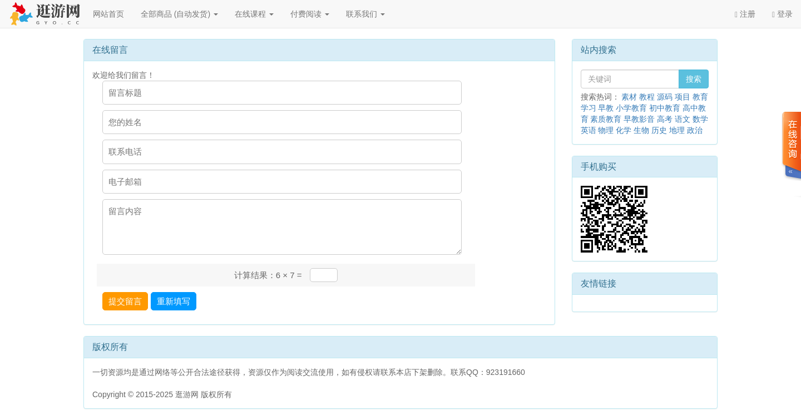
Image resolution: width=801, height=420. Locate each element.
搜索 (693, 79)
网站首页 (108, 13)
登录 (782, 14)
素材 (629, 96)
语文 (682, 119)
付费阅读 (309, 13)
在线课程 (254, 13)
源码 (665, 96)
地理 (677, 130)
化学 (623, 130)
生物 (641, 130)
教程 (647, 96)
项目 (682, 96)
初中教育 (664, 107)
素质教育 (605, 119)
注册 (745, 14)
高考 (665, 119)
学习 (588, 107)
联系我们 (365, 13)
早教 (606, 107)
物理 (606, 130)
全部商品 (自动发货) (179, 13)
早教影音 (639, 119)
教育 (700, 96)
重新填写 (173, 301)
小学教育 (631, 107)
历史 (659, 130)
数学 (700, 119)
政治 (695, 130)
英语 (588, 130)
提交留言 (125, 301)
